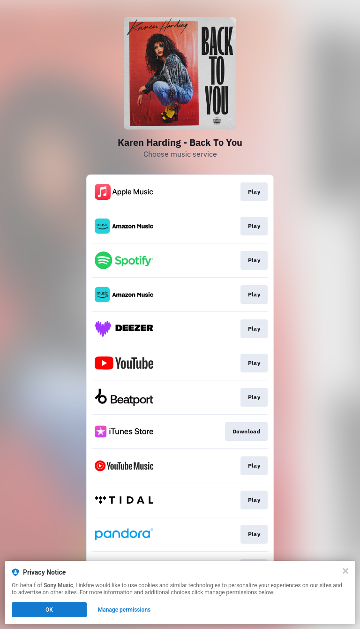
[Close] (345, 570)
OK (49, 609)
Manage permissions (124, 609)
